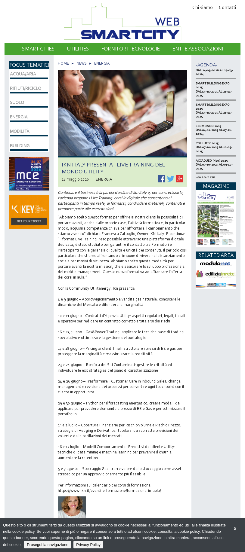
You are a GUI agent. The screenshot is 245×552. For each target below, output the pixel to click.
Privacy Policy (88, 544)
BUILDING (19, 145)
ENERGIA (102, 63)
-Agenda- (206, 65)
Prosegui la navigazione (47, 544)
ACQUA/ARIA (23, 74)
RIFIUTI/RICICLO (25, 88)
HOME (63, 63)
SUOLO (17, 102)
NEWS (81, 63)
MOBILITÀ (19, 131)
